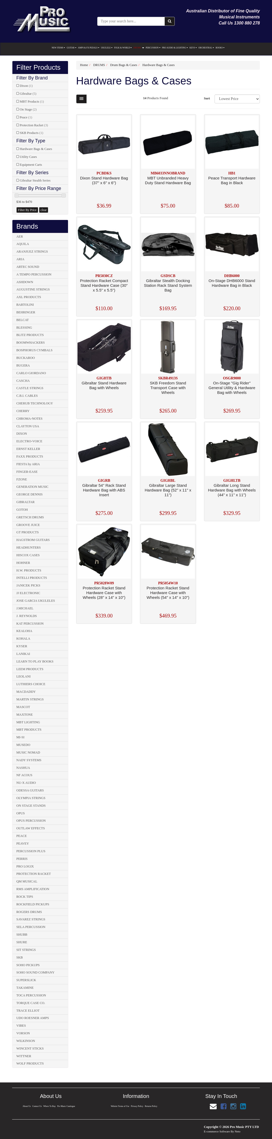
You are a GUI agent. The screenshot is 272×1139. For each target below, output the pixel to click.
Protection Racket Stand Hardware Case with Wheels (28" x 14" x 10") (104, 593)
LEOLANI (23, 676)
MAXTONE (24, 714)
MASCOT (23, 707)
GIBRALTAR (25, 502)
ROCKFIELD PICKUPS (32, 904)
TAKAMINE (25, 988)
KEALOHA (24, 631)
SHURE (21, 942)
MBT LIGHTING (28, 722)
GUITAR (71, 48)
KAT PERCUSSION (30, 623)
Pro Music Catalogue (66, 1106)
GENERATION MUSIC (32, 487)
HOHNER (23, 563)
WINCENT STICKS (30, 1048)
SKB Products (31, 133)
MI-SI (20, 737)
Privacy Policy (137, 1106)
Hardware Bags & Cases (36, 149)
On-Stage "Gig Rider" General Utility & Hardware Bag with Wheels (231, 388)
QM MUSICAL (26, 881)
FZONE (21, 479)
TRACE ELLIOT (28, 1010)
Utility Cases (28, 157)
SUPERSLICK (26, 980)
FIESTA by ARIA (28, 464)
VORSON (23, 1033)
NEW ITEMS (58, 48)
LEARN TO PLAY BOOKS (35, 661)
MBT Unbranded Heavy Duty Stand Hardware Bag (168, 180)
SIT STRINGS (26, 950)
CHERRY (23, 411)
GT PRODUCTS (27, 532)
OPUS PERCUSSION (31, 820)
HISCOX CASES (28, 555)
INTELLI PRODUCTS (31, 578)
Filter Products (38, 67)
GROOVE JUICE (28, 525)
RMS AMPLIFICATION (32, 889)
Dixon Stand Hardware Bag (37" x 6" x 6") (104, 180)
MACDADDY (26, 692)
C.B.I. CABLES (27, 396)
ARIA (20, 259)
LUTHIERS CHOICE (30, 684)
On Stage (28, 109)
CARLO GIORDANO (31, 373)
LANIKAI (23, 654)
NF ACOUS (24, 775)
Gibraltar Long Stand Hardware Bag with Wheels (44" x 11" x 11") (232, 490)
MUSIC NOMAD (28, 752)
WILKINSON (25, 1041)
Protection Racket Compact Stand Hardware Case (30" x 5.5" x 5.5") (104, 285)
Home (84, 65)
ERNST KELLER (28, 449)
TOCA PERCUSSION (31, 995)
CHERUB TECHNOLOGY (34, 403)
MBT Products (32, 101)
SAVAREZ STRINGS (30, 919)
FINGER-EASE (27, 472)
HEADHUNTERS (28, 547)
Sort (207, 98)
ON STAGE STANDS (31, 805)
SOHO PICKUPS (28, 965)
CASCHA (23, 381)
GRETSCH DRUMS (30, 517)
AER (19, 236)
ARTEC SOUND (27, 267)
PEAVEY (22, 843)
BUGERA (23, 365)
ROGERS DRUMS (29, 912)
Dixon (26, 86)
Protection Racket (34, 125)
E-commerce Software (217, 1131)
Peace (26, 117)
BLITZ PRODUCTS (30, 335)
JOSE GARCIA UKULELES (35, 601)
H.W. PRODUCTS (28, 570)
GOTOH (22, 509)
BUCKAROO (25, 358)
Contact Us (37, 1106)
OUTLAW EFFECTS (30, 828)
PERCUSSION (153, 48)
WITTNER (23, 1056)
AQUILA (22, 244)
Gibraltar (28, 94)
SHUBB (21, 934)
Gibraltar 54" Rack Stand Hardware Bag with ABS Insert (104, 490)
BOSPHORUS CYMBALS (34, 350)
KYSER (21, 646)
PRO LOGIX (25, 866)
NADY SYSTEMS (28, 760)
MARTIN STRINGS (30, 699)
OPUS (20, 813)
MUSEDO (23, 745)
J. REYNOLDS (26, 616)
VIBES (21, 1025)
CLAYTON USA (27, 426)
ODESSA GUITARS (30, 790)
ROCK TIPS (24, 897)
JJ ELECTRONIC (28, 593)
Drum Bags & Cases (123, 65)
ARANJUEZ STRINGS (32, 251)
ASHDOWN (24, 282)
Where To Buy (49, 1106)
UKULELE (107, 48)
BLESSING (24, 327)
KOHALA (23, 638)
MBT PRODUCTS (28, 729)
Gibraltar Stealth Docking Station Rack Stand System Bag (168, 285)
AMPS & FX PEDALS (88, 48)
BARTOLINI (25, 305)
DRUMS (138, 48)
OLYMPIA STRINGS (30, 798)
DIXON (21, 433)
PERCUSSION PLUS (30, 851)
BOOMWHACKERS (30, 342)
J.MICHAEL (24, 608)
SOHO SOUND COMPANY (35, 972)
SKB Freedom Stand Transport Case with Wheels (168, 388)
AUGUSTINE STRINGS (33, 289)
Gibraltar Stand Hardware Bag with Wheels (104, 385)
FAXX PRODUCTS (29, 456)
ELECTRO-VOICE (29, 441)
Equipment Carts (31, 165)
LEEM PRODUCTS (29, 669)
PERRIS (21, 859)
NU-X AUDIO (26, 783)
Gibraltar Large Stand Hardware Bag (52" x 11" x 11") (168, 490)
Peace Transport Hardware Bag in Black (231, 180)
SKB (19, 957)
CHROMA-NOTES (29, 418)
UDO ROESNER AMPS (32, 1018)
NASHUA (23, 768)
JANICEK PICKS (28, 585)
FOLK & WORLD (123, 48)
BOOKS (220, 48)
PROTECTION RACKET (33, 874)
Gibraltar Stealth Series (35, 180)
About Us (26, 1106)
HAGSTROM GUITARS (33, 540)
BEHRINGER (25, 312)
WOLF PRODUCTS (30, 1063)
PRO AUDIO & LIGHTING (175, 48)
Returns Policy (151, 1106)
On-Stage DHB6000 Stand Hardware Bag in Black (231, 283)
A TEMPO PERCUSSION (33, 274)
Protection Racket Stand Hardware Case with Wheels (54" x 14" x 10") (168, 593)
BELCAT (22, 320)
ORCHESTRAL (206, 48)
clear (44, 210)
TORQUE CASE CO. (30, 1003)
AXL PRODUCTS (28, 297)
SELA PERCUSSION (30, 927)
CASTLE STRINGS (29, 388)
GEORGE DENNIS (29, 494)
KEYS (193, 48)
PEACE (21, 836)
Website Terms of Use (119, 1106)
